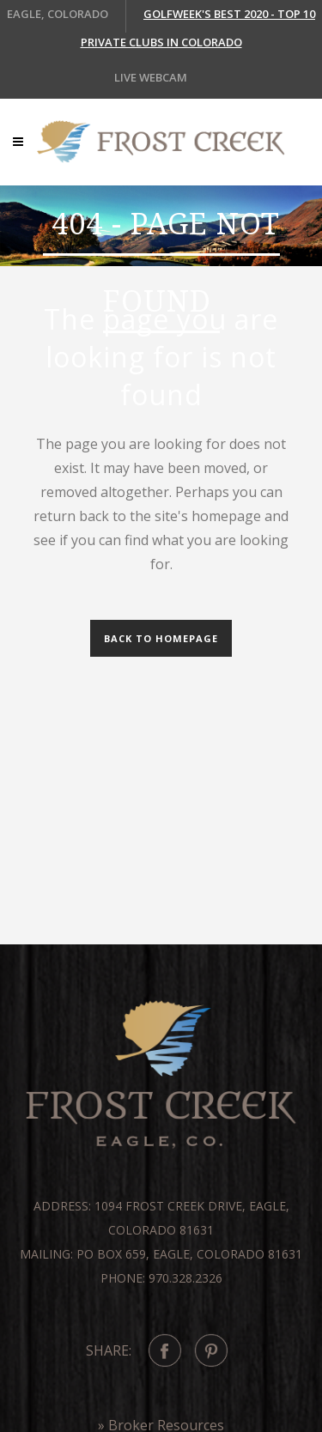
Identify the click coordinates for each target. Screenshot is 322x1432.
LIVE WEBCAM (150, 77)
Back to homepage (161, 638)
